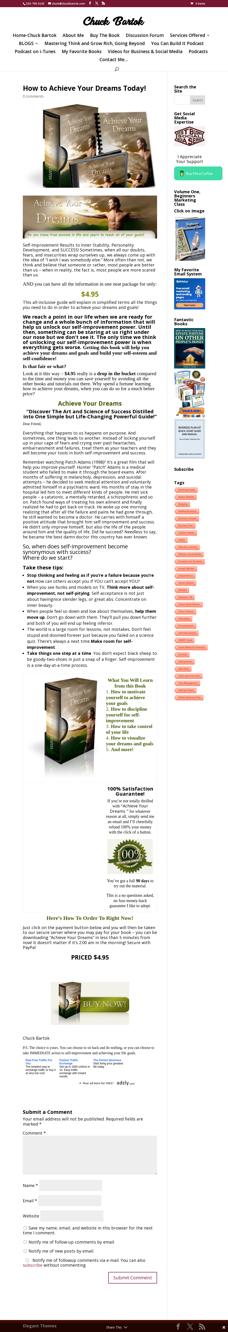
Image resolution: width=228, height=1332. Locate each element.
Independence (185, 575)
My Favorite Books (82, 52)
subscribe (32, 1265)
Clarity (181, 540)
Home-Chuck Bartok (34, 36)
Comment (34, 1133)
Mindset (182, 590)
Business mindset (187, 518)
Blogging (182, 504)
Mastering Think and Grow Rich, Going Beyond (94, 44)
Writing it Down (186, 690)
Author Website (186, 497)
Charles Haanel (186, 533)
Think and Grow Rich (189, 676)
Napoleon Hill (185, 597)
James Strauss (186, 583)
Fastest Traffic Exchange (68, 1062)
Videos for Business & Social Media (145, 52)
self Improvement (187, 633)
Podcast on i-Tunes (35, 52)
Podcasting (184, 618)
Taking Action (185, 661)
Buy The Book (105, 36)
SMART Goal (185, 640)
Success (182, 654)
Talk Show (183, 669)
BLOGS (26, 44)
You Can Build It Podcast (177, 44)
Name (30, 1185)
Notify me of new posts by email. (61, 1251)
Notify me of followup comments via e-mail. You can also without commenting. (84, 1262)
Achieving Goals (186, 490)
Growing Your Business (190, 561)
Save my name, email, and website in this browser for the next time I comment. (88, 1230)
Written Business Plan (189, 697)
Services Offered (187, 36)
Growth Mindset (186, 568)
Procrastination (186, 626)
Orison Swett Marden (189, 604)
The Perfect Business (107, 1060)
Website (31, 1216)
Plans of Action (186, 611)
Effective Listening (187, 547)
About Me (73, 36)
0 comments (33, 96)
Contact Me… (113, 60)
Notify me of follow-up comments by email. (72, 1242)
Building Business (187, 511)
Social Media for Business (191, 647)
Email (30, 1200)
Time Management (188, 683)
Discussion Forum (145, 36)
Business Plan (185, 525)
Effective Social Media (189, 554)
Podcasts (198, 52)
